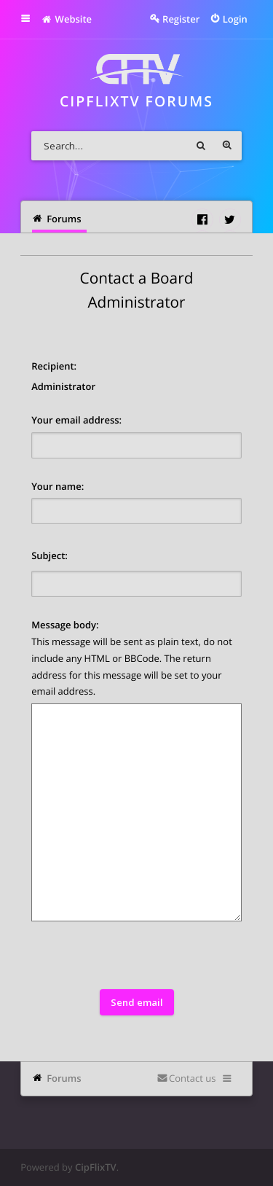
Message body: (64, 624)
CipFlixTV (95, 1167)
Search (201, 146)
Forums (64, 1078)
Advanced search (227, 146)
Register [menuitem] (180, 19)
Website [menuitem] (66, 19)
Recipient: (53, 365)
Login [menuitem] (235, 19)
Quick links (35, 19)
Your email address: (76, 419)
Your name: (57, 486)
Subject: (49, 555)
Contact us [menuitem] (192, 1078)
